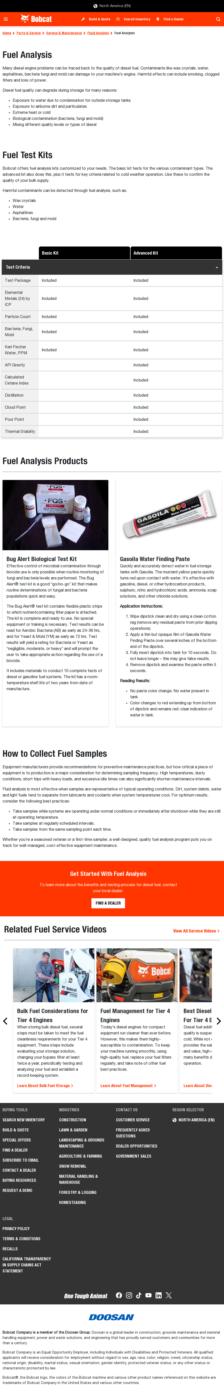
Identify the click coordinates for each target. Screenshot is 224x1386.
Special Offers (17, 1140)
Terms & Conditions (21, 1238)
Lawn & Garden (73, 1130)
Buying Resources (19, 1180)
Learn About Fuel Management (129, 1085)
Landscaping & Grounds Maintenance (81, 1143)
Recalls (10, 1248)
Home (7, 33)
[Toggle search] (216, 19)
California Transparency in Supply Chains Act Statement (27, 1265)
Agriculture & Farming (80, 1156)
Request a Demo (17, 1190)
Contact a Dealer (19, 1170)
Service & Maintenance (64, 33)
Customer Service (133, 1120)
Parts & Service (29, 33)
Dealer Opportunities (136, 1146)
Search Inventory (137, 19)
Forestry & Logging (77, 1192)
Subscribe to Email (21, 1160)
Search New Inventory (24, 1120)
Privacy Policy (16, 1228)
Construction (72, 1120)
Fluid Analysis (98, 33)
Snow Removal (72, 1166)
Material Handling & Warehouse (78, 1179)
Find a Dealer (174, 19)
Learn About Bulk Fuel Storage (45, 1085)
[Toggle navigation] (7, 19)
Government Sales (133, 1156)
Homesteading (72, 1202)
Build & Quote (99, 19)
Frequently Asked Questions (133, 1133)
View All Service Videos (196, 930)
